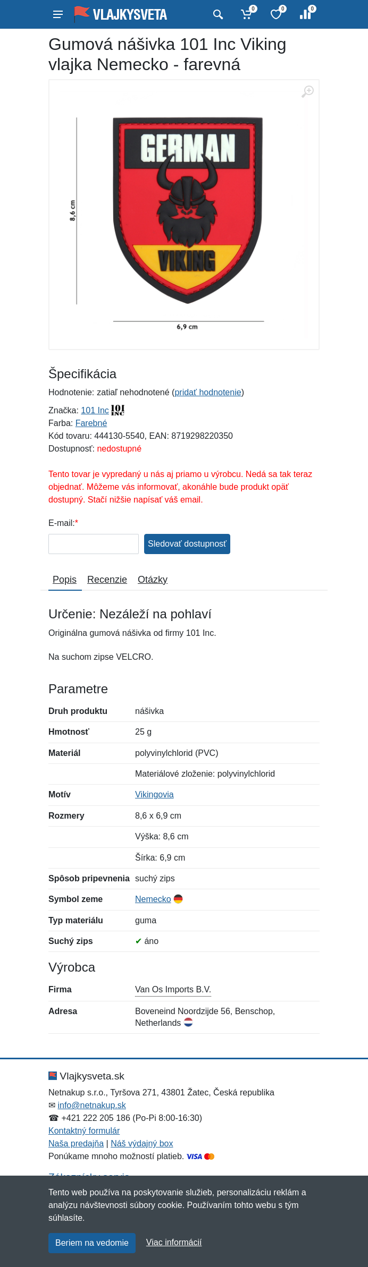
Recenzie (107, 579)
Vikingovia (154, 794)
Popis (65, 579)
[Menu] (58, 14)
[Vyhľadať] (217, 14)
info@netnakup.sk (91, 1105)
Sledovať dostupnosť (187, 543)
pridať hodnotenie (207, 392)
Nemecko (153, 899)
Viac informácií (174, 1242)
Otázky (153, 579)
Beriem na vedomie (92, 1242)
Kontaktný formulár (84, 1130)
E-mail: (61, 523)
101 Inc (94, 410)
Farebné (91, 423)
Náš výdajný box (142, 1143)
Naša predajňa (76, 1143)
